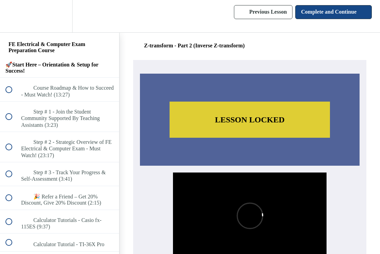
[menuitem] (59, 16)
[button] (12, 16)
